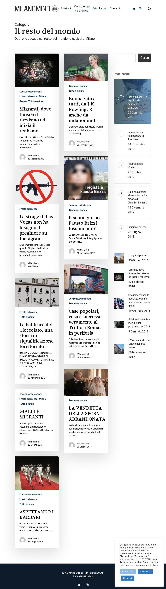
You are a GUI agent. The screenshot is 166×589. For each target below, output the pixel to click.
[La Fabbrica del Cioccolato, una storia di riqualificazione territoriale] (37, 341)
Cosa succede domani (30, 91)
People (23, 101)
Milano (42, 96)
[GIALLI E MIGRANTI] (37, 430)
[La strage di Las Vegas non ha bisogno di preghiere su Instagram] (37, 231)
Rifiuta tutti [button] (127, 578)
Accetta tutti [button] (145, 571)
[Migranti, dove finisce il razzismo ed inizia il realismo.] (37, 109)
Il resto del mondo (28, 96)
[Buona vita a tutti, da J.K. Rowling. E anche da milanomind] (86, 102)
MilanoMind (33, 155)
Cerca (144, 57)
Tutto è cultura (35, 101)
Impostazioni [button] (128, 571)
